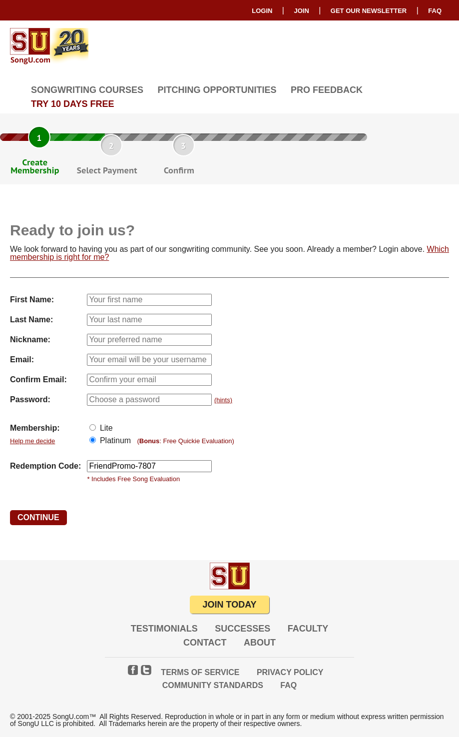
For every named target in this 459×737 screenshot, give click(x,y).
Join (301, 10)
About (260, 643)
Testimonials (164, 629)
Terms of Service (200, 672)
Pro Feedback (327, 90)
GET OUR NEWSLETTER (369, 10)
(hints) (223, 400)
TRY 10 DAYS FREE (72, 104)
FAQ (435, 10)
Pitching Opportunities (216, 90)
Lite (104, 428)
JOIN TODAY (229, 605)
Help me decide (32, 441)
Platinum (114, 440)
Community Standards (212, 685)
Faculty (308, 629)
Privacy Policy (290, 672)
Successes (242, 629)
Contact (205, 643)
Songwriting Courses (87, 90)
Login (262, 10)
